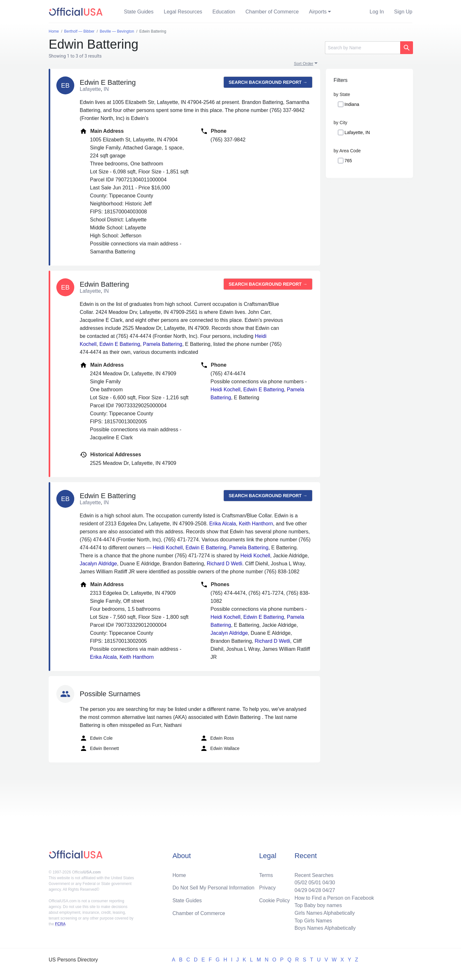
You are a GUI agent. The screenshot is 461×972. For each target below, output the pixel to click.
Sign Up (403, 11)
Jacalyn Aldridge (98, 563)
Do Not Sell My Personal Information (214, 887)
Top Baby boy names (317, 905)
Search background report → (268, 82)
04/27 (328, 889)
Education (224, 11)
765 (348, 160)
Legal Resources (183, 11)
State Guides (139, 11)
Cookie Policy (274, 900)
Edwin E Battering (119, 344)
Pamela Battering (162, 344)
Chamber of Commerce (272, 11)
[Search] (362, 47)
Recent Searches (313, 874)
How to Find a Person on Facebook (334, 897)
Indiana (351, 104)
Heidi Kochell (225, 389)
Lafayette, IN (357, 132)
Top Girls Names (312, 920)
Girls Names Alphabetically (324, 912)
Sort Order (303, 63)
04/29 (300, 889)
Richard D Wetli (224, 563)
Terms (266, 874)
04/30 (328, 882)
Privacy (267, 887)
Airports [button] (318, 11)
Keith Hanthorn (256, 523)
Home (179, 874)
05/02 (300, 882)
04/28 (314, 889)
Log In (377, 11)
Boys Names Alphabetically (324, 928)
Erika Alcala (222, 523)
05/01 (314, 882)
